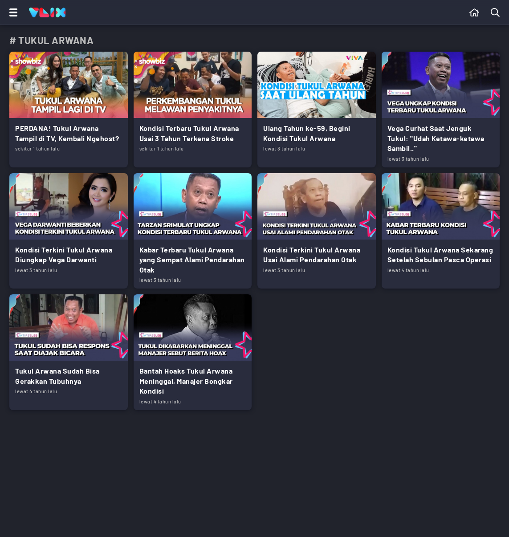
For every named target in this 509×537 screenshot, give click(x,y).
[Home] (47, 12)
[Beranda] (474, 12)
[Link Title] (68, 109)
